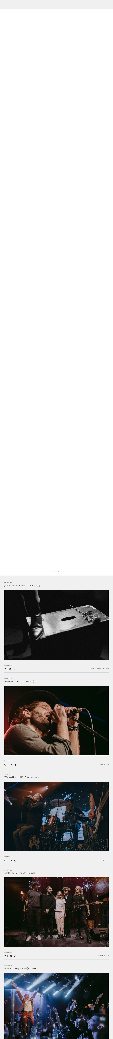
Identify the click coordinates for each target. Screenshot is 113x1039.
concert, (93, 668)
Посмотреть (8, 665)
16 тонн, (99, 668)
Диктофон (105, 668)
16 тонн (106, 764)
